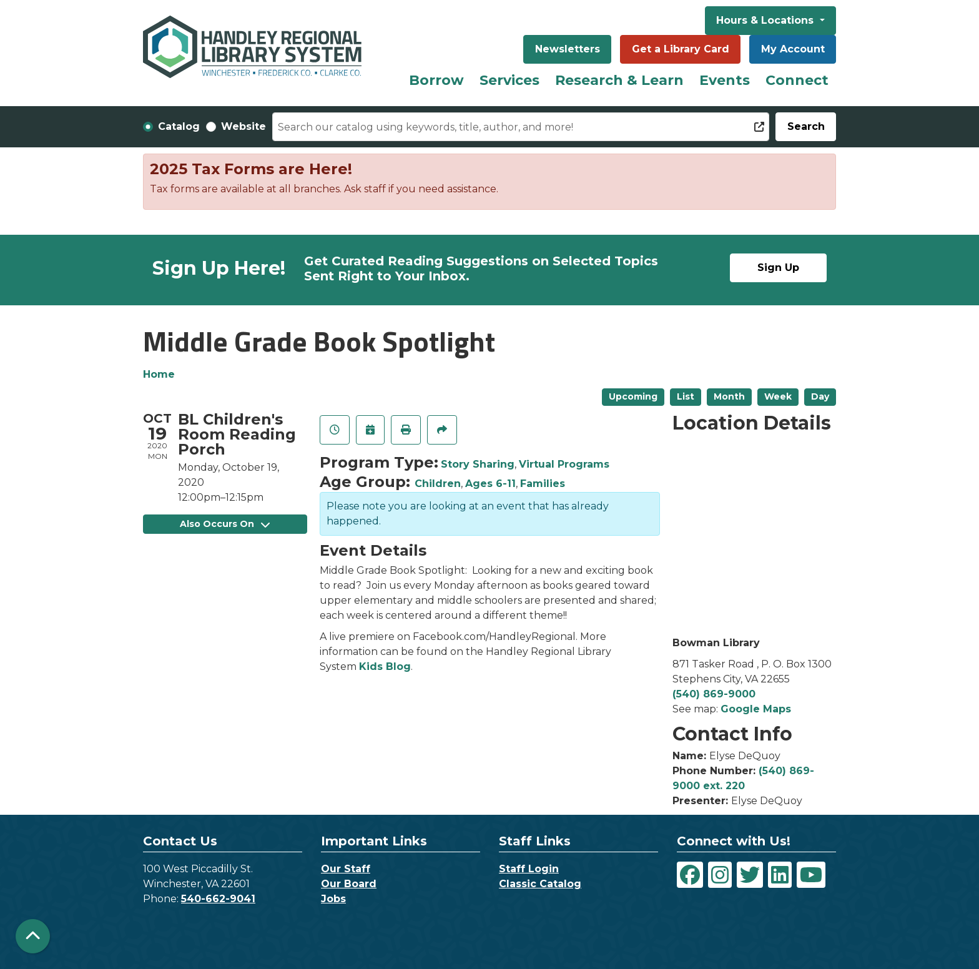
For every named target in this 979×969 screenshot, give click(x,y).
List (685, 396)
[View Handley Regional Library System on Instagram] (720, 875)
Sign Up (778, 267)
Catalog (179, 126)
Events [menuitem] (724, 80)
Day (820, 396)
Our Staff (345, 869)
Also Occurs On (225, 523)
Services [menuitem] (509, 80)
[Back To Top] (33, 936)
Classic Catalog (540, 884)
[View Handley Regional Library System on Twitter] (750, 875)
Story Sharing (477, 464)
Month (729, 396)
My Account (793, 49)
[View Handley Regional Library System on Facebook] (690, 875)
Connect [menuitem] (797, 80)
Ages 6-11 (490, 483)
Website (243, 126)
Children (438, 483)
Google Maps (756, 709)
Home (159, 374)
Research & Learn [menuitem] (619, 80)
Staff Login (529, 869)
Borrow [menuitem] (436, 80)
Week (778, 396)
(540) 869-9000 (713, 694)
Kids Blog (385, 666)
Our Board (348, 884)
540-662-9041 (218, 899)
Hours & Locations (766, 20)
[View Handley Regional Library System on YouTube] (811, 875)
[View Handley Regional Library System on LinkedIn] (780, 875)
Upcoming (633, 396)
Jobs (333, 899)
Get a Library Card (680, 49)
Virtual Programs (564, 464)
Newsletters (567, 49)
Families (542, 483)
